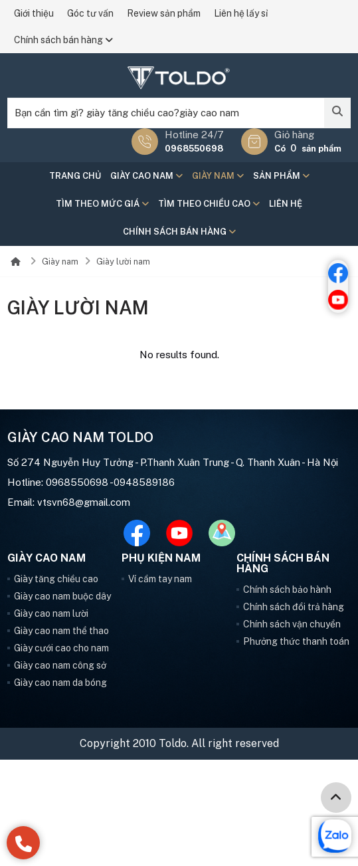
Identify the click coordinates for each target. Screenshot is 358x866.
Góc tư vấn (90, 13)
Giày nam (218, 176)
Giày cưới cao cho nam (61, 648)
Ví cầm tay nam (160, 579)
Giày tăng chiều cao (56, 579)
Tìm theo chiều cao (209, 204)
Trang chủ (75, 176)
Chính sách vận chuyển (292, 624)
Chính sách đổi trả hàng (293, 606)
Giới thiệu (34, 13)
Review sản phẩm (164, 13)
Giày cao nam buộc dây (62, 596)
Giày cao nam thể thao (61, 630)
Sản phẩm (281, 176)
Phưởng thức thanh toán (296, 641)
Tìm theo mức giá (102, 204)
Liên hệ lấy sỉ (241, 13)
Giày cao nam (146, 176)
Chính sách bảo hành (287, 589)
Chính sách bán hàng (63, 40)
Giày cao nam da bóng (60, 682)
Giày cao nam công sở (60, 665)
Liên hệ (285, 204)
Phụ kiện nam (161, 558)
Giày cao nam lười (51, 613)
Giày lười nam (123, 262)
